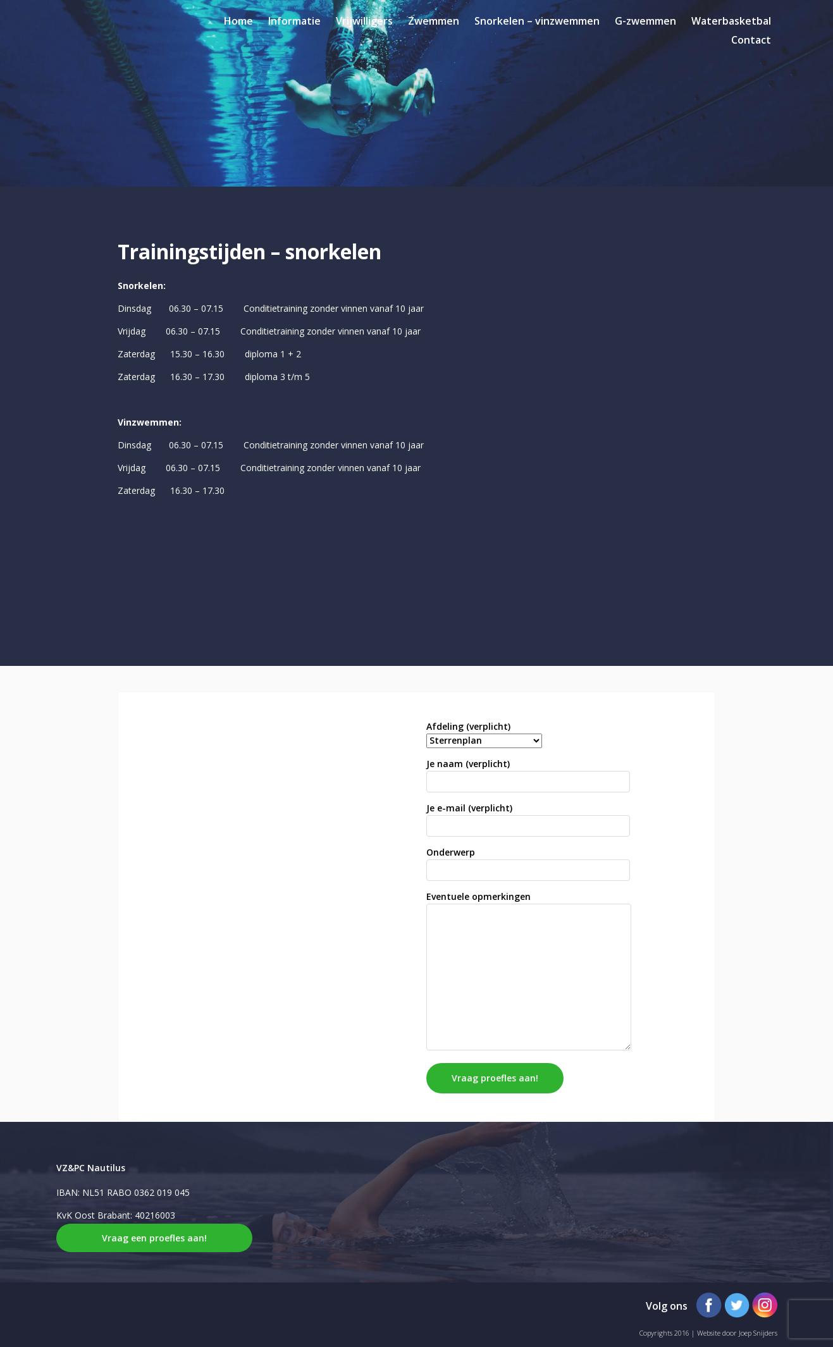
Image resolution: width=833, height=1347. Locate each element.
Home (238, 21)
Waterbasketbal (731, 21)
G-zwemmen (645, 21)
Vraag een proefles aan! (154, 1238)
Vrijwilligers (364, 21)
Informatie (294, 21)
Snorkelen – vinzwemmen (537, 21)
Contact (751, 40)
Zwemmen (433, 21)
